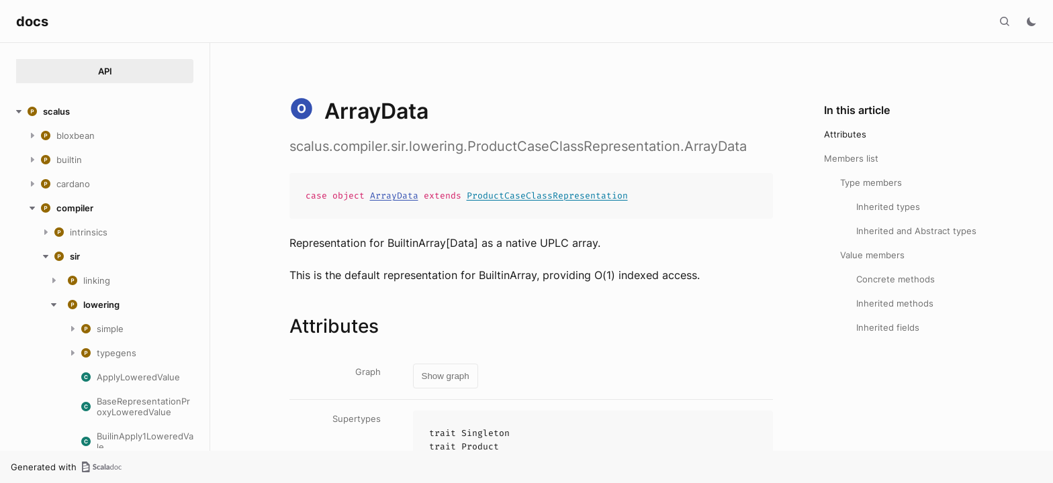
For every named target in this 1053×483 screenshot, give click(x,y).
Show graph (445, 376)
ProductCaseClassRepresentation (547, 195)
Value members (872, 255)
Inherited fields (887, 327)
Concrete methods (895, 279)
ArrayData (394, 195)
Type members (871, 182)
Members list (851, 158)
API (105, 71)
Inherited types (888, 206)
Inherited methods (894, 303)
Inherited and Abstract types (916, 230)
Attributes (845, 134)
